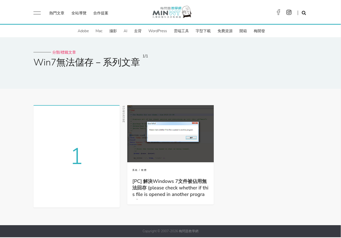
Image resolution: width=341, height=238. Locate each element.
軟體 (144, 170)
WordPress (157, 30)
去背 (138, 30)
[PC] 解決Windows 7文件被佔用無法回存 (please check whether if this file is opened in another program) (170, 191)
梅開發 (259, 30)
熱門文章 (56, 13)
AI (125, 30)
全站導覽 (79, 13)
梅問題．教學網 (171, 13)
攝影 (113, 30)
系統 (135, 170)
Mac (99, 30)
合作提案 (100, 13)
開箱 (243, 30)
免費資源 (225, 30)
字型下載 (203, 30)
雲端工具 (181, 30)
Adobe (83, 30)
